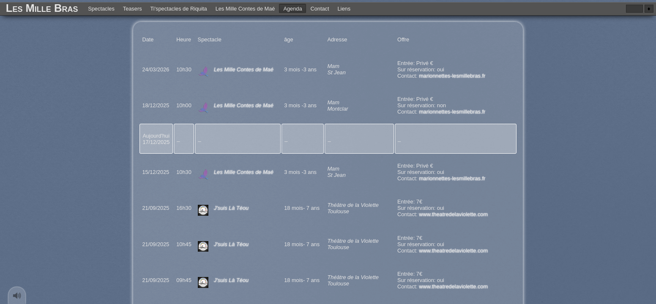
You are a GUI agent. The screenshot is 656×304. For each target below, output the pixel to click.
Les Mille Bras (42, 8)
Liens (343, 8)
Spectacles (101, 8)
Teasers (132, 8)
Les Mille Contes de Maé (245, 8)
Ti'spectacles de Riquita (178, 8)
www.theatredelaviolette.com (453, 214)
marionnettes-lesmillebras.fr (452, 76)
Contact (319, 8)
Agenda (292, 8)
